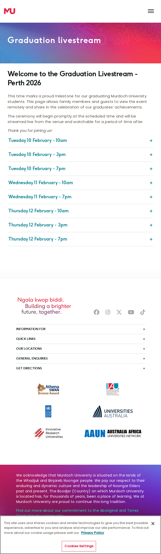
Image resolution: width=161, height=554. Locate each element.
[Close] (152, 523)
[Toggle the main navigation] (150, 11)
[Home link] (9, 11)
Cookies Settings (78, 546)
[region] (80, 535)
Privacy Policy (92, 532)
